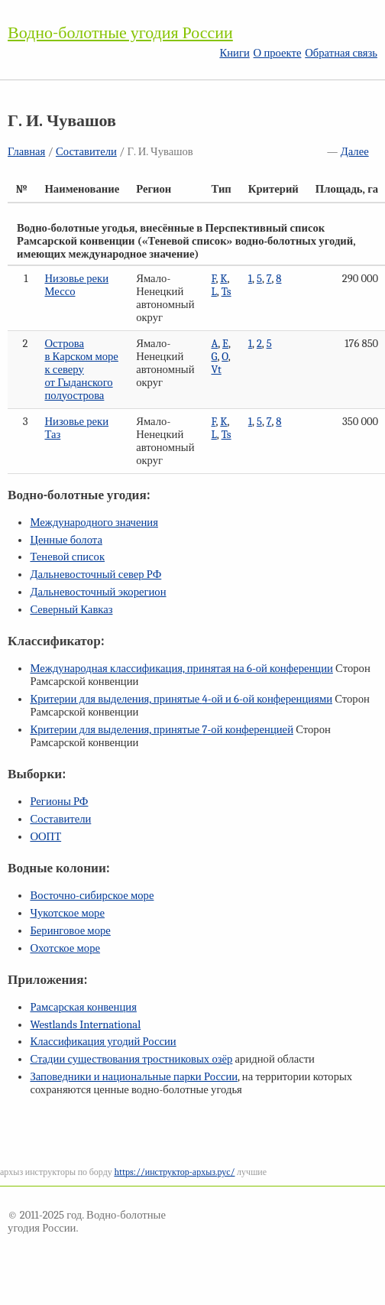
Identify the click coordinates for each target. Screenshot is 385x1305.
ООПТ (45, 836)
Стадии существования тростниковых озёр (131, 1059)
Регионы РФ (59, 801)
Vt (216, 369)
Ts (226, 291)
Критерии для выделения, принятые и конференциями (181, 699)
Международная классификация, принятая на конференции (181, 668)
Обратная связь (341, 53)
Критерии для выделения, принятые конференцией (161, 729)
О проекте (278, 53)
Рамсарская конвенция (83, 1007)
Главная (26, 151)
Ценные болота (66, 540)
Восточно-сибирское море (92, 895)
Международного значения (94, 522)
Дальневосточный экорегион (98, 592)
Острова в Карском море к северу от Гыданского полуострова (81, 369)
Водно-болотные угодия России (120, 33)
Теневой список (67, 556)
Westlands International (85, 1024)
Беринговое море (70, 930)
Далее (355, 151)
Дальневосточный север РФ (95, 574)
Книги (234, 53)
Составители (86, 151)
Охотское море (65, 948)
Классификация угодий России (103, 1041)
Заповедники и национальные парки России (134, 1076)
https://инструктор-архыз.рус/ (174, 1172)
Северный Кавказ (71, 609)
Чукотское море (67, 913)
